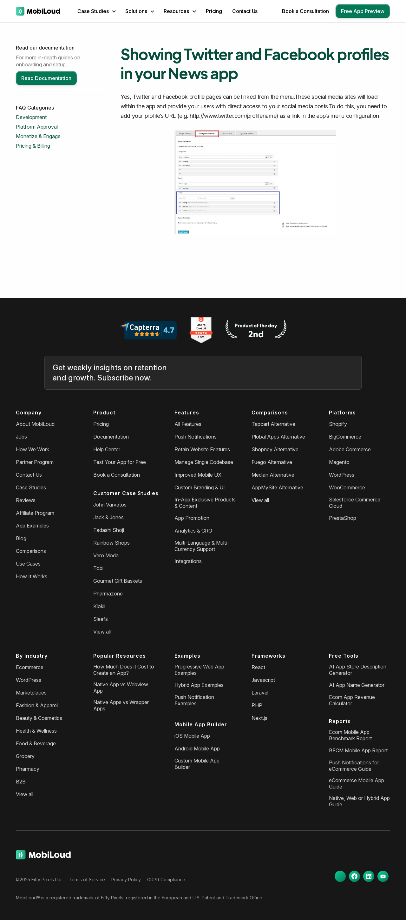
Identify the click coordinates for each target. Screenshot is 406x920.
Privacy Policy (126, 879)
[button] (97, 11)
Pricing (214, 11)
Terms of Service (87, 879)
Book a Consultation (305, 11)
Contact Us (245, 11)
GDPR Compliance (166, 879)
